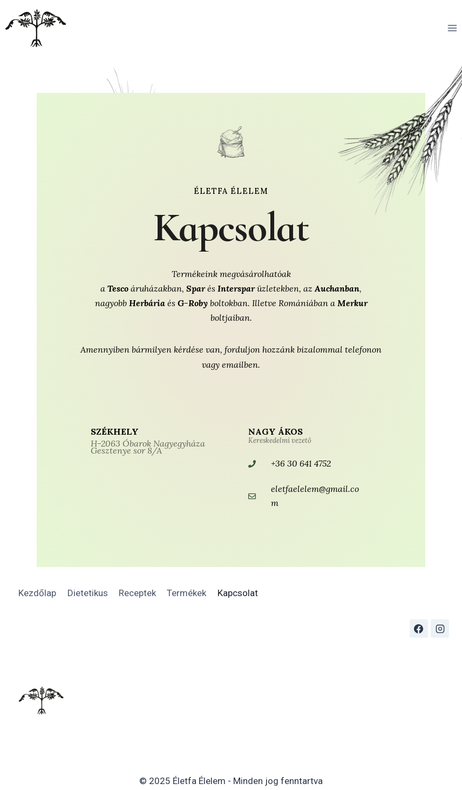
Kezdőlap (37, 593)
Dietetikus (87, 593)
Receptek (137, 593)
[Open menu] (452, 27)
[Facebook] (419, 628)
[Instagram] (440, 628)
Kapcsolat (238, 593)
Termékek (186, 593)
